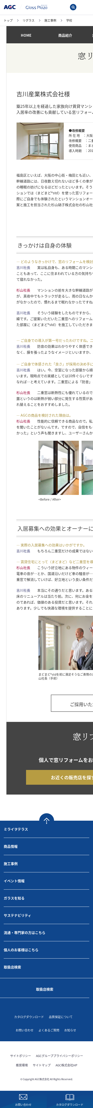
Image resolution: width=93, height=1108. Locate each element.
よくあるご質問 (48, 1030)
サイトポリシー (20, 1056)
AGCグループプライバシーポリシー (59, 1056)
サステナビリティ (17, 915)
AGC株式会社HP (66, 1065)
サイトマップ (42, 1065)
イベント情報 (14, 880)
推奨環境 (22, 1065)
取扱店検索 (12, 966)
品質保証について (61, 1017)
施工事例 (11, 863)
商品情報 (11, 846)
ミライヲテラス (16, 829)
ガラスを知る (14, 898)
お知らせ (70, 1030)
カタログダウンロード (29, 1017)
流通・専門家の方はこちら (24, 932)
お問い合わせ (24, 1030)
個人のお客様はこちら (21, 949)
